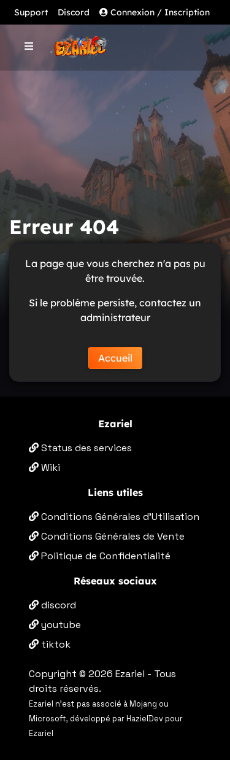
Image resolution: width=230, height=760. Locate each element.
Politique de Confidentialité (100, 555)
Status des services (80, 447)
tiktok (50, 644)
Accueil (115, 358)
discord (52, 605)
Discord (74, 12)
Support (31, 12)
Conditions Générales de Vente (107, 536)
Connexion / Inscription (154, 12)
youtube (55, 624)
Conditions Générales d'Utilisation (114, 516)
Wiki (44, 467)
